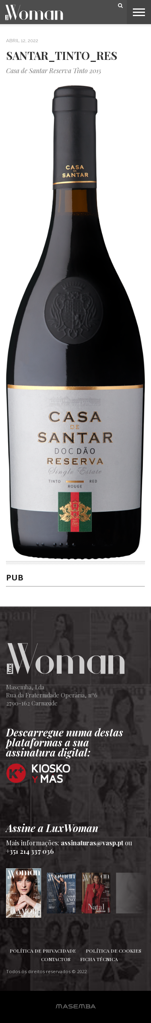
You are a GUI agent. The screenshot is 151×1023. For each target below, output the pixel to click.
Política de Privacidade (43, 950)
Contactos (55, 959)
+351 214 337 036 (30, 851)
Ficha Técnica (99, 959)
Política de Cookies (113, 950)
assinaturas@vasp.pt (92, 842)
